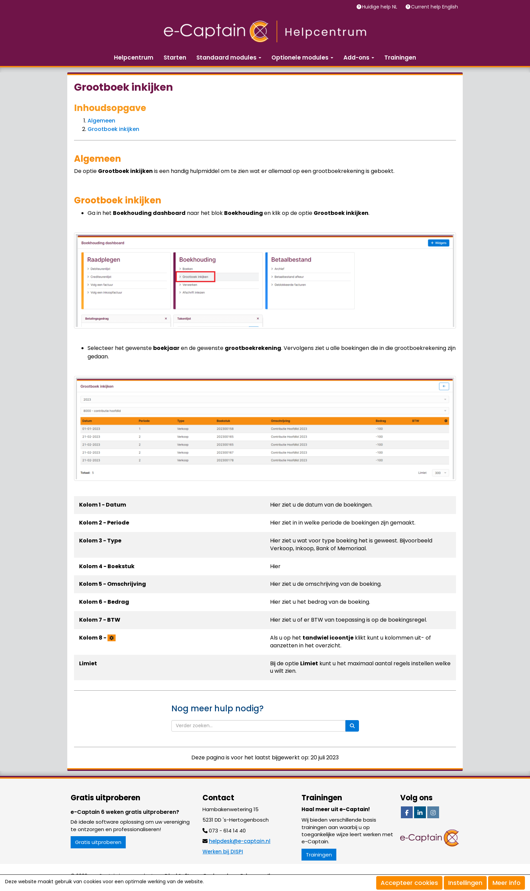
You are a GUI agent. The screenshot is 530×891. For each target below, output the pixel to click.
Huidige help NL (380, 6)
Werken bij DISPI (222, 851)
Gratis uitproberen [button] (98, 842)
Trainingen (400, 57)
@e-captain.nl (239, 841)
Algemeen (101, 121)
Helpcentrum (133, 57)
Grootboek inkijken (113, 129)
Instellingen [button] (465, 882)
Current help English (435, 6)
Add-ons (358, 57)
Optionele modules (302, 57)
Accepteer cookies (409, 882)
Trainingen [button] (319, 854)
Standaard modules (228, 57)
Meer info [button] (506, 882)
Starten (175, 57)
